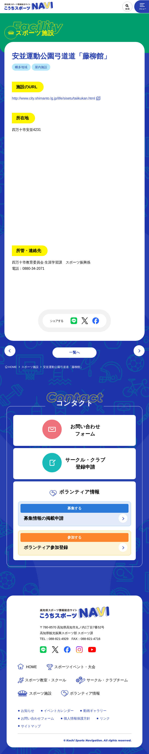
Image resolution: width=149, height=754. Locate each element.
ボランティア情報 (85, 693)
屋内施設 (41, 67)
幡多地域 (21, 67)
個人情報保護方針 (77, 718)
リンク (105, 718)
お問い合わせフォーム (37, 718)
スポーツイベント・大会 (74, 667)
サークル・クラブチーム (107, 680)
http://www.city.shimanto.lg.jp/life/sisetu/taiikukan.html (53, 98)
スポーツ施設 (40, 693)
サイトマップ (31, 726)
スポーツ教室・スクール (45, 680)
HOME (31, 667)
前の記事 (9, 350)
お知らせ (27, 711)
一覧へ (74, 352)
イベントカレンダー (59, 711)
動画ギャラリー (94, 711)
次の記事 (139, 350)
